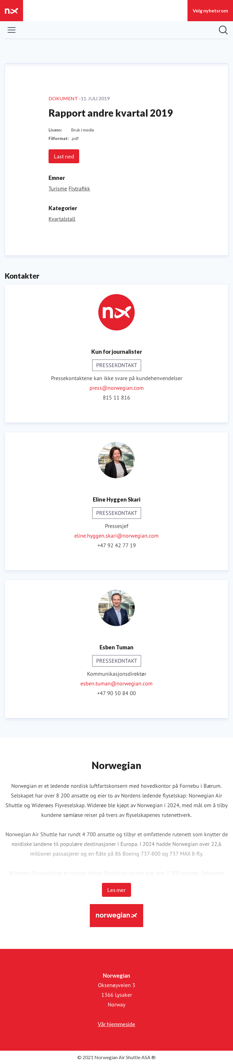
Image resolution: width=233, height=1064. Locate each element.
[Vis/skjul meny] (11, 30)
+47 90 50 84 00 (116, 693)
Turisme (58, 188)
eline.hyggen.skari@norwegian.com (116, 535)
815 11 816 (116, 397)
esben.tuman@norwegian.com (116, 683)
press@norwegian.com (116, 387)
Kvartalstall (62, 218)
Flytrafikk (79, 188)
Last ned (64, 156)
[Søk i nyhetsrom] (223, 30)
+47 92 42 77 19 (116, 545)
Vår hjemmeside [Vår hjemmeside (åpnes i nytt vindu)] (116, 1024)
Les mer (116, 890)
